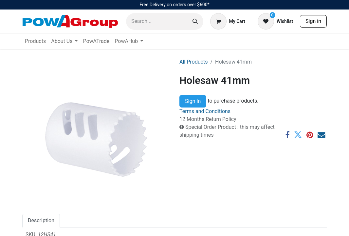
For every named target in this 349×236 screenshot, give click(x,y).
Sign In (193, 101)
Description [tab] (41, 220)
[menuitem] (35, 41)
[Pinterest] (309, 135)
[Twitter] (298, 135)
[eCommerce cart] (228, 21)
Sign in (313, 21)
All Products (193, 62)
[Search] (195, 21)
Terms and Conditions (204, 111)
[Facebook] (287, 135)
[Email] (321, 135)
